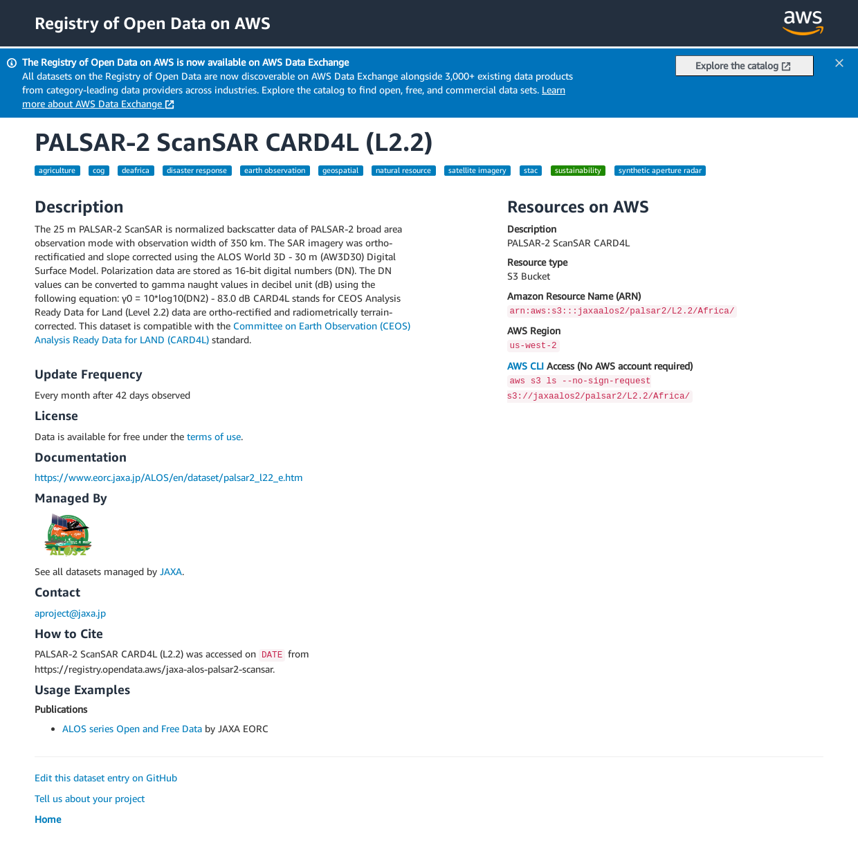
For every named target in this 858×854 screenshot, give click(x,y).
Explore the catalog (743, 65)
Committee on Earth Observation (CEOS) (321, 325)
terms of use (214, 436)
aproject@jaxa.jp (70, 613)
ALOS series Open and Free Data (132, 728)
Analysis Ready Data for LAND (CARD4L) (122, 339)
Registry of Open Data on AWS (153, 23)
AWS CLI (525, 366)
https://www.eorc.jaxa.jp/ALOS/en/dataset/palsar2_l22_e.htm (169, 477)
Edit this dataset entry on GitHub (106, 777)
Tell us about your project (90, 798)
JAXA (171, 571)
